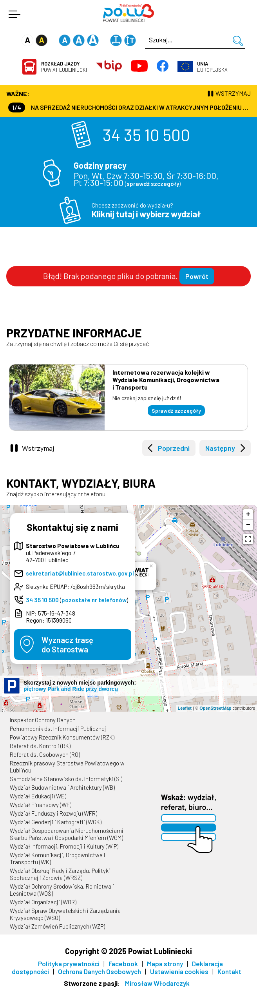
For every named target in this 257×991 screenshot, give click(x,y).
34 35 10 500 (146, 134)
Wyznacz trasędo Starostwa (67, 644)
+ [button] (248, 514)
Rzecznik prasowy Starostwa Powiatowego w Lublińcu (67, 767)
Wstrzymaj (38, 448)
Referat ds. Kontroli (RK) (40, 745)
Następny (220, 448)
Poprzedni (174, 448)
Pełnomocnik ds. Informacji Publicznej (58, 728)
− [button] (248, 525)
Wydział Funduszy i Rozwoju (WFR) (53, 813)
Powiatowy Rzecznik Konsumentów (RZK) (62, 737)
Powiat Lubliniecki (64, 66)
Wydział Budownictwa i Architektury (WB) (62, 787)
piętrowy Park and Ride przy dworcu (71, 689)
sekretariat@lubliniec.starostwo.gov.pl (80, 573)
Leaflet (185, 708)
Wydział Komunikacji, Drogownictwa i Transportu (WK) (57, 858)
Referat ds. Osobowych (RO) (45, 754)
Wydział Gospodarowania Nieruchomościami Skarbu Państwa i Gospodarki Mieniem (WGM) (66, 834)
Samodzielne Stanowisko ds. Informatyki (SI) (66, 778)
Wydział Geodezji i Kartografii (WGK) (55, 821)
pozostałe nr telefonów (94, 599)
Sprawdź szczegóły (176, 410)
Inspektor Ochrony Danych (43, 719)
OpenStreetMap (215, 708)
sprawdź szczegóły (153, 183)
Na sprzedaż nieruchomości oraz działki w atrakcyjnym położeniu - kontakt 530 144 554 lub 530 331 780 (129, 107)
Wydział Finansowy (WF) (40, 804)
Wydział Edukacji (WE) (38, 796)
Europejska (212, 66)
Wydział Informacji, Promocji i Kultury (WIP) (64, 846)
